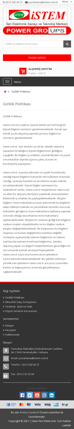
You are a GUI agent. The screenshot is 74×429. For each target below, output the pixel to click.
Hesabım (10, 330)
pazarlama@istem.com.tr (33, 358)
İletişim (9, 325)
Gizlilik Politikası (20, 91)
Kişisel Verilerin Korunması (21, 311)
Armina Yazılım (28, 412)
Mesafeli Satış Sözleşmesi (20, 302)
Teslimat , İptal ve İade (18, 306)
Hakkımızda (12, 334)
